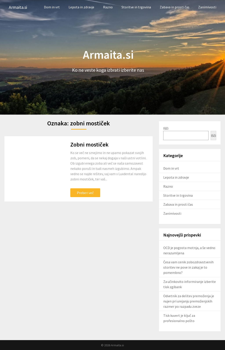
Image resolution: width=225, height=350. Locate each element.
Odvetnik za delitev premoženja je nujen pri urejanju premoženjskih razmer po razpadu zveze (188, 301)
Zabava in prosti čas (174, 7)
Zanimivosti (207, 7)
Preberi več (85, 193)
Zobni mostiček (89, 144)
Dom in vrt (52, 7)
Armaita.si (18, 7)
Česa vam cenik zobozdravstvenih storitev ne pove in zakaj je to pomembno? (188, 267)
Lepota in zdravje (81, 7)
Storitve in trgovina (136, 7)
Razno (108, 7)
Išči (165, 128)
